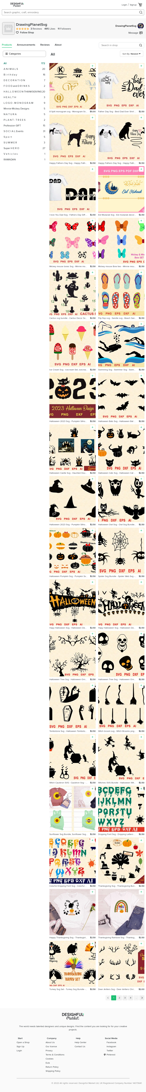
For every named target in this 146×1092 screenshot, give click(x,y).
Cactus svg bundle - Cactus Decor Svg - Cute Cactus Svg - (69, 318)
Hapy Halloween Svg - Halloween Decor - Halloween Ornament (69, 627)
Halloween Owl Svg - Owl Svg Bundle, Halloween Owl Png (118, 524)
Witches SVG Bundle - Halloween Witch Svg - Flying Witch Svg (118, 782)
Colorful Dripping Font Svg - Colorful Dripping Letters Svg (69, 886)
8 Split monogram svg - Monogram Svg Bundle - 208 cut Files (69, 111)
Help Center (80, 1042)
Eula (48, 1063)
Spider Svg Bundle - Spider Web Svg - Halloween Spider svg (118, 576)
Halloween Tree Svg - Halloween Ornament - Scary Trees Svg (69, 679)
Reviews (45, 44)
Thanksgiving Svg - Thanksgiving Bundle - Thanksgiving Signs (118, 886)
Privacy (49, 1050)
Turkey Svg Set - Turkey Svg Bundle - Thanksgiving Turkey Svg (69, 989)
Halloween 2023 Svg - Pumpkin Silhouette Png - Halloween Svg (69, 421)
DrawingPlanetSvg (129, 26)
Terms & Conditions (55, 1054)
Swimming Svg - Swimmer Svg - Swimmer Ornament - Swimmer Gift (118, 369)
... (136, 997)
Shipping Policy (53, 1071)
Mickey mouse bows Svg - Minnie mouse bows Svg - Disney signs (69, 266)
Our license (51, 1046)
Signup (133, 4)
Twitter (110, 1050)
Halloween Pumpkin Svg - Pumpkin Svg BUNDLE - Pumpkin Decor (69, 576)
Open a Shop (23, 1042)
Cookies (49, 1058)
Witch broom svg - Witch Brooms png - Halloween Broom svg (118, 731)
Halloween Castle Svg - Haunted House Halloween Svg (69, 473)
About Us (50, 1042)
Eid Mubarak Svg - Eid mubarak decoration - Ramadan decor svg (118, 214)
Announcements (26, 44)
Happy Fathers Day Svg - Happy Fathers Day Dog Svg (69, 163)
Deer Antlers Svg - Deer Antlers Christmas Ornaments (118, 989)
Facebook (111, 1042)
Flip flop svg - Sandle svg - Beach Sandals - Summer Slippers (118, 318)
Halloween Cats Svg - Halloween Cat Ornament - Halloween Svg (118, 473)
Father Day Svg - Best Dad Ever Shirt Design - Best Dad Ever (118, 111)
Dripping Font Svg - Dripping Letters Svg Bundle (118, 834)
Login (124, 4)
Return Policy (52, 1067)
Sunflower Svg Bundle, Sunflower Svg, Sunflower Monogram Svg (69, 834)
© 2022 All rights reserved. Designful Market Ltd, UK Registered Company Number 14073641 (96, 1083)
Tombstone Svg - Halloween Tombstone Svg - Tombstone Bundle (69, 731)
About (58, 44)
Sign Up (20, 1046)
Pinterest (111, 1054)
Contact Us (80, 1046)
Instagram (111, 1046)
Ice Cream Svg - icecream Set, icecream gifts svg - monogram (69, 369)
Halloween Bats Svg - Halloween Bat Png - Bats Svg (118, 421)
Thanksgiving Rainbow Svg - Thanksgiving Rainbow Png (118, 937)
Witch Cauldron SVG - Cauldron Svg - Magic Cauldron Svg (69, 782)
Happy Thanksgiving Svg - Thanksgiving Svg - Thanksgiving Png (69, 937)
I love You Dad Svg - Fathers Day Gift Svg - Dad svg (69, 214)
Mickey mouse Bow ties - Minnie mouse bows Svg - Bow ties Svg (118, 266)
